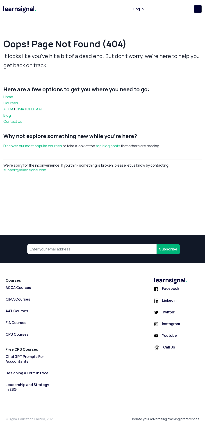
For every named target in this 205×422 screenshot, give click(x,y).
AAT (39, 109)
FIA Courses (16, 322)
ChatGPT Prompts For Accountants (25, 359)
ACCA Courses (18, 287)
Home (8, 96)
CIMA (20, 109)
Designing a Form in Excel (27, 373)
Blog (7, 115)
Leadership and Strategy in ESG (27, 387)
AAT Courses (17, 311)
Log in (138, 9)
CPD (30, 109)
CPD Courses (17, 334)
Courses (10, 102)
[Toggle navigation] (198, 9)
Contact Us (12, 121)
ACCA (8, 109)
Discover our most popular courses (32, 145)
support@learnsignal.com (24, 169)
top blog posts (108, 145)
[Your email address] (92, 249)
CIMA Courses (18, 299)
